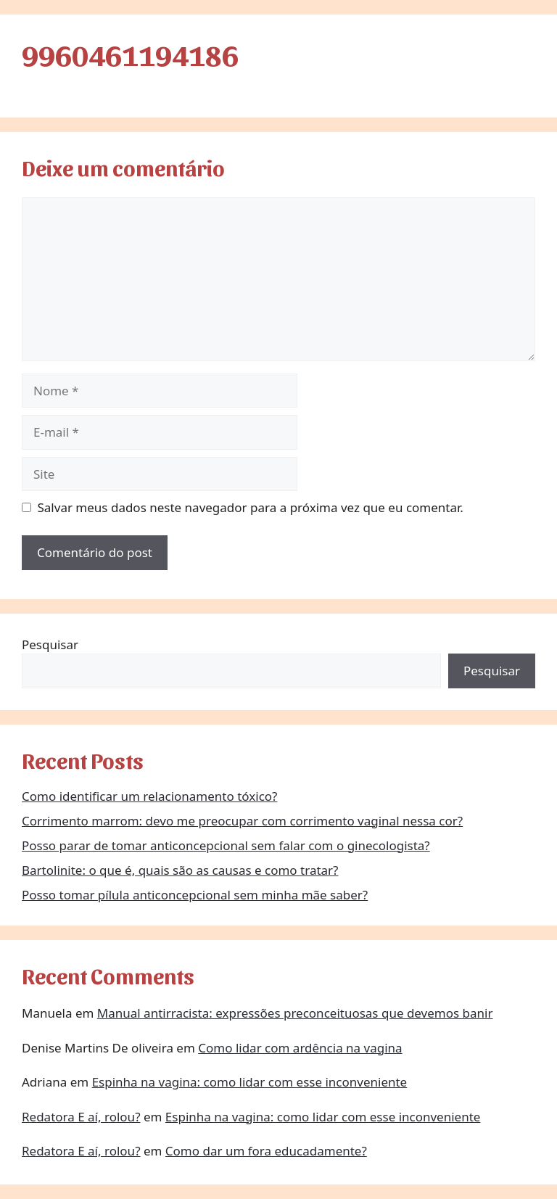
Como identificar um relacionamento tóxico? (149, 796)
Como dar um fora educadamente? (266, 1150)
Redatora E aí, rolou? (81, 1116)
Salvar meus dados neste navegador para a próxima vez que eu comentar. (250, 507)
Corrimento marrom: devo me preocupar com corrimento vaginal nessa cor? (242, 820)
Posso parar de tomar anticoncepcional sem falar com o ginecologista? (226, 845)
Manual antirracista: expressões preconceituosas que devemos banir (295, 1013)
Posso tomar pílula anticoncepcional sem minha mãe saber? (195, 894)
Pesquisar (50, 644)
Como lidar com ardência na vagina (300, 1047)
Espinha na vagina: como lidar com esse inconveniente (250, 1082)
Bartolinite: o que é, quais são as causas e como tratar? (180, 870)
